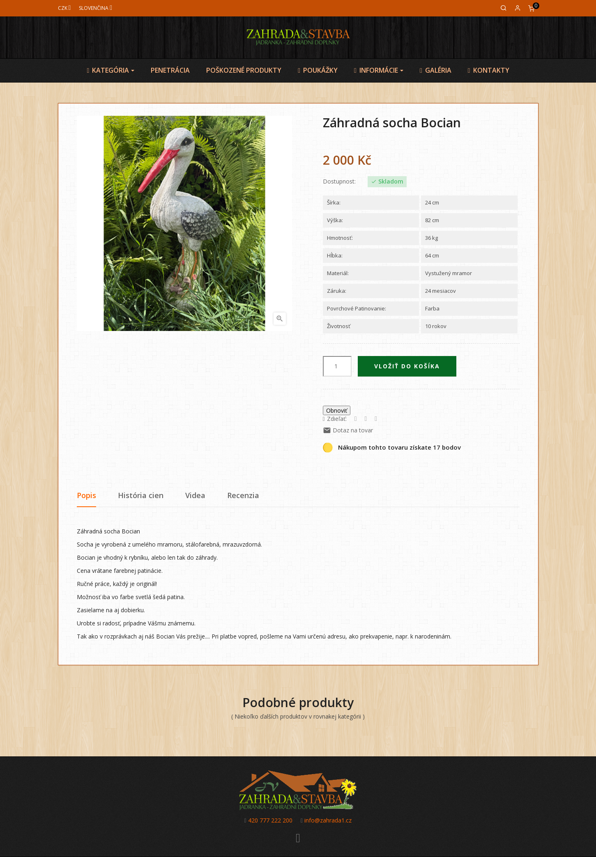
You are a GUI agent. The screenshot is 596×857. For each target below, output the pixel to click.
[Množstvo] (337, 366)
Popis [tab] (86, 495)
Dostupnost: (339, 181)
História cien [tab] (140, 495)
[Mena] (64, 8)
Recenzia (243, 495)
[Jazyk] (95, 8)
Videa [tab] (195, 495)
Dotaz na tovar (348, 430)
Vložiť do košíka (407, 366)
